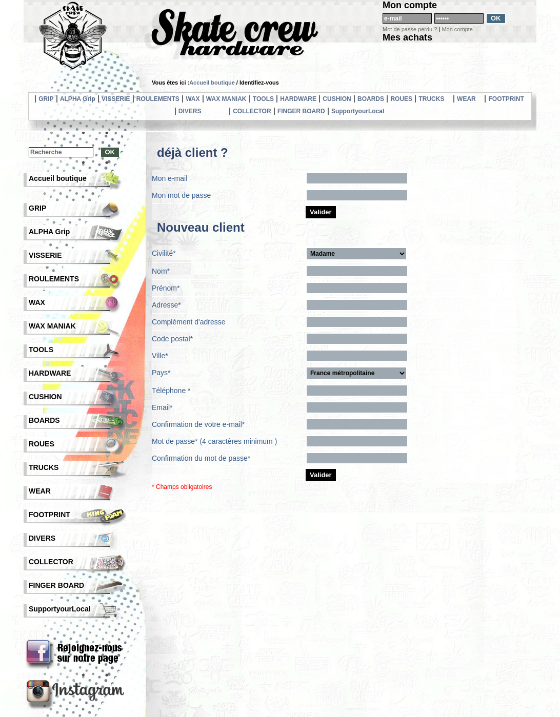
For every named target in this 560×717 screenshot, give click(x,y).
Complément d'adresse (189, 322)
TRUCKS (431, 99)
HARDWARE (298, 99)
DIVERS (190, 111)
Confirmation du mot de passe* (201, 458)
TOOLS (263, 99)
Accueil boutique (212, 82)
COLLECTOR (252, 111)
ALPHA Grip (77, 99)
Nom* (161, 271)
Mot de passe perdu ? (410, 29)
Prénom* (165, 288)
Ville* (160, 356)
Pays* (161, 372)
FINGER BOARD (301, 111)
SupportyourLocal (357, 111)
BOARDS (370, 99)
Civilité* (164, 253)
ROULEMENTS (157, 99)
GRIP (45, 99)
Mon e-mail (169, 178)
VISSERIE (116, 99)
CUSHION (337, 99)
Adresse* (166, 305)
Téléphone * (171, 390)
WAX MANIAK (226, 99)
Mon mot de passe (181, 195)
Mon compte (457, 29)
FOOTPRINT (506, 99)
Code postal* (172, 339)
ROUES (401, 99)
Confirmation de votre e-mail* (198, 424)
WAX (192, 99)
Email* (162, 407)
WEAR (466, 99)
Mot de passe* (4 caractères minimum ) (214, 441)
